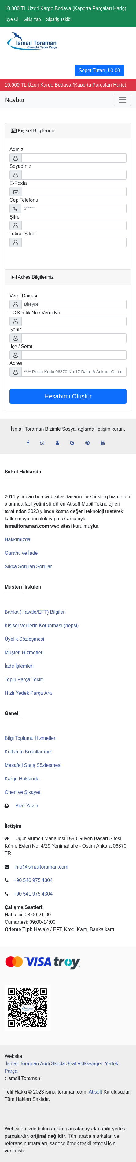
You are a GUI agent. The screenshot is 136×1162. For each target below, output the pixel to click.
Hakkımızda (17, 539)
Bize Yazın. (27, 805)
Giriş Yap (32, 19)
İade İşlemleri (19, 666)
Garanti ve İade (21, 553)
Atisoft (95, 1091)
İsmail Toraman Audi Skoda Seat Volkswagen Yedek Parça (61, 1067)
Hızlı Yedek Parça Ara (28, 693)
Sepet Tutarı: (99, 70)
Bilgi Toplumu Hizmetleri (31, 738)
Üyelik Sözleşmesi (24, 639)
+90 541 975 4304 (33, 893)
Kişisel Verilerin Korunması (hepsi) (42, 625)
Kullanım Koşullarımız (28, 751)
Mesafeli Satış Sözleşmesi (33, 765)
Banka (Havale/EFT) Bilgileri (35, 612)
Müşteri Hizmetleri (24, 652)
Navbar (14, 99)
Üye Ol (11, 19)
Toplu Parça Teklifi (24, 679)
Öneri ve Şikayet (22, 792)
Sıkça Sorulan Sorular (28, 566)
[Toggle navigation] (122, 100)
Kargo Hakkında (22, 778)
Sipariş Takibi (59, 19)
